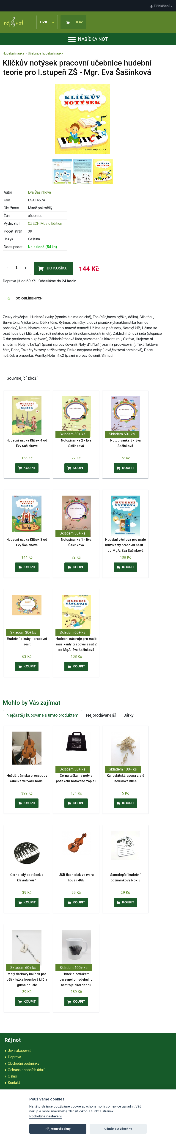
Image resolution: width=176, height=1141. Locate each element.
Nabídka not (88, 39)
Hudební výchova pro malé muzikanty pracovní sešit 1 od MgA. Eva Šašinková (125, 545)
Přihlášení (161, 6)
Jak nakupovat (19, 1050)
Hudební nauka (13, 53)
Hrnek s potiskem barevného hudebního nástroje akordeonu (76, 979)
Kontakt (14, 1083)
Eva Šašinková (39, 192)
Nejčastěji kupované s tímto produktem (42, 715)
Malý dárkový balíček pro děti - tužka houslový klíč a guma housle (26, 979)
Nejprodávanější (101, 715)
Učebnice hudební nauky (45, 53)
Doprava (14, 1057)
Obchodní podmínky (23, 1063)
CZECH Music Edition (45, 223)
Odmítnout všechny (118, 1128)
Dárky (129, 715)
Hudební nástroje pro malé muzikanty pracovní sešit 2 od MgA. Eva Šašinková (76, 644)
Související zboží (22, 378)
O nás (12, 1076)
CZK (47, 22)
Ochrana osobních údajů (27, 1070)
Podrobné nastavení (45, 1116)
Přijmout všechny (58, 1128)
